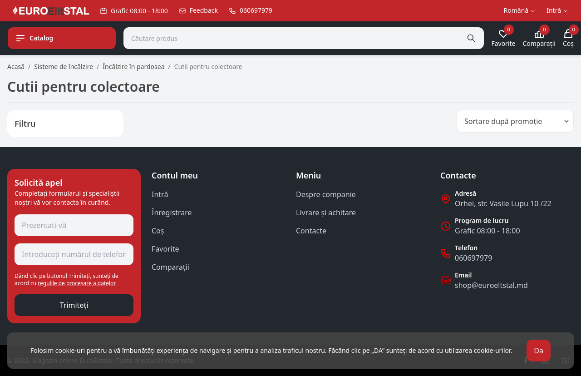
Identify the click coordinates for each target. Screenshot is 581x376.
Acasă (16, 66)
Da (538, 351)
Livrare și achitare (326, 213)
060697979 (473, 258)
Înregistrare (172, 213)
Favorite (165, 249)
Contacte (311, 231)
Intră (160, 194)
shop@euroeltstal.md (491, 285)
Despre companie (326, 194)
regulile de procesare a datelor (77, 283)
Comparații (170, 267)
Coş (158, 231)
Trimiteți (74, 305)
